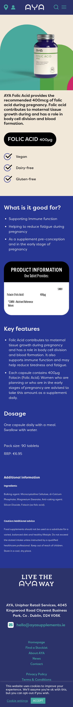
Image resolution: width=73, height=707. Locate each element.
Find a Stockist (36, 647)
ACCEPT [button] (38, 700)
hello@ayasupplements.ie (36, 624)
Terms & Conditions (36, 679)
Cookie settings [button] (17, 701)
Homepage (36, 642)
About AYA (37, 653)
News (37, 658)
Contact (36, 664)
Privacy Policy (36, 674)
